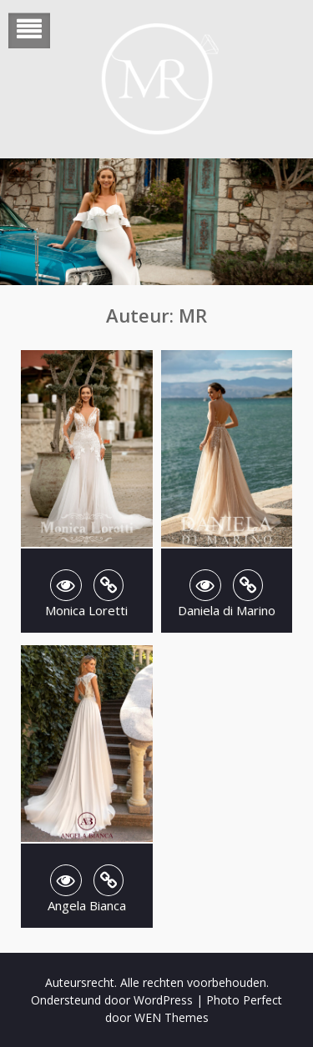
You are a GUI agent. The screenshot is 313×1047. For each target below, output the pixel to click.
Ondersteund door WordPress (112, 1000)
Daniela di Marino (226, 610)
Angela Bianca (87, 905)
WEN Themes (171, 1017)
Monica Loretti (86, 610)
